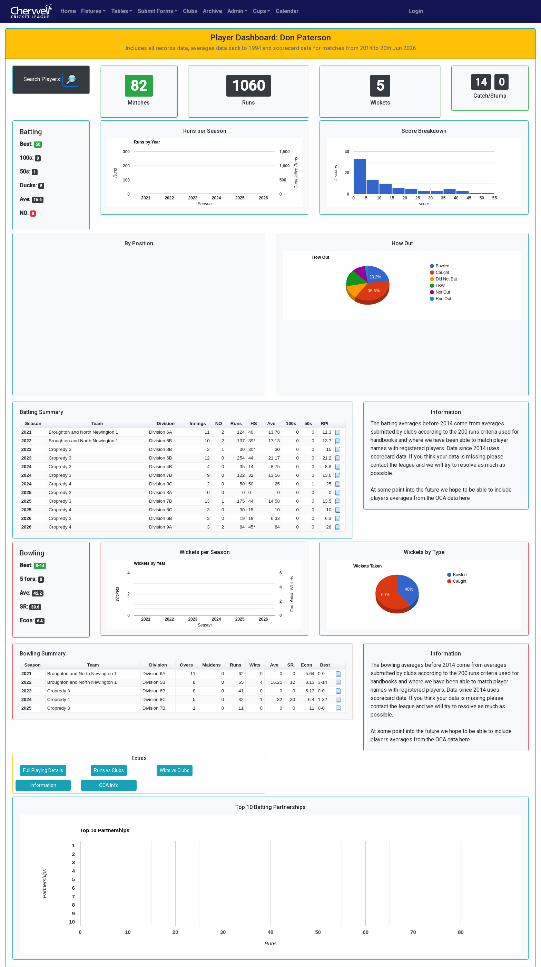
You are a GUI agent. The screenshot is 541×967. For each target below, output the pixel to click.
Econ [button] (306, 665)
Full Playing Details (43, 770)
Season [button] (33, 423)
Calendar (287, 11)
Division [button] (166, 423)
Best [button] (325, 665)
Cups (259, 11)
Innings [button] (198, 423)
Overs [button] (186, 665)
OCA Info (109, 785)
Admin (235, 11)
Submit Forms (155, 11)
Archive (212, 11)
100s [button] (291, 423)
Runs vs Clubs (109, 770)
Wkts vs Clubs (174, 770)
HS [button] (253, 423)
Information (43, 785)
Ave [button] (271, 423)
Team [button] (97, 423)
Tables (119, 11)
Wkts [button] (254, 665)
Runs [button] (236, 423)
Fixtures (91, 11)
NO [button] (218, 423)
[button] (339, 424)
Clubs (190, 11)
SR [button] (290, 665)
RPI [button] (324, 423)
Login (416, 11)
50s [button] (308, 423)
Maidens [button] (211, 665)
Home (68, 11)
